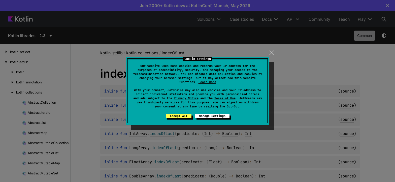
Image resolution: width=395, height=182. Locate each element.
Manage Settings (212, 116)
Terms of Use (225, 98)
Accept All (178, 116)
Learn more (207, 82)
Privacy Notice (186, 98)
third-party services (161, 102)
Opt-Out (233, 106)
